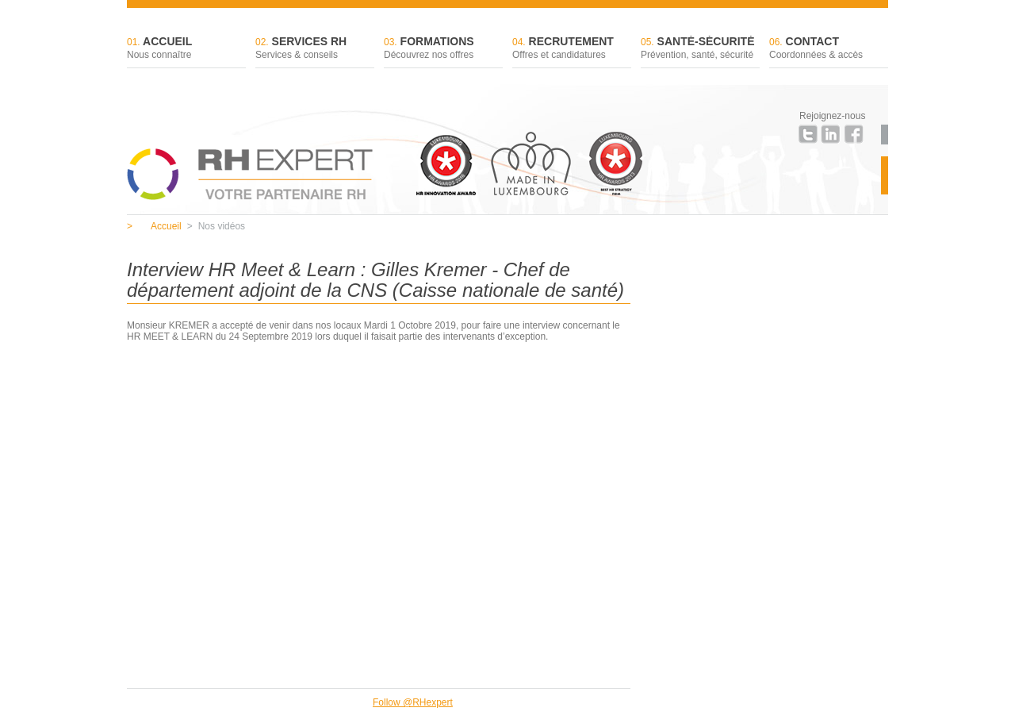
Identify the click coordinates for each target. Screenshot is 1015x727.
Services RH (314, 49)
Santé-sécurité (700, 49)
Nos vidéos (216, 226)
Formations (443, 49)
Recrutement (571, 49)
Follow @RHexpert (413, 702)
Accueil (186, 49)
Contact (828, 49)
